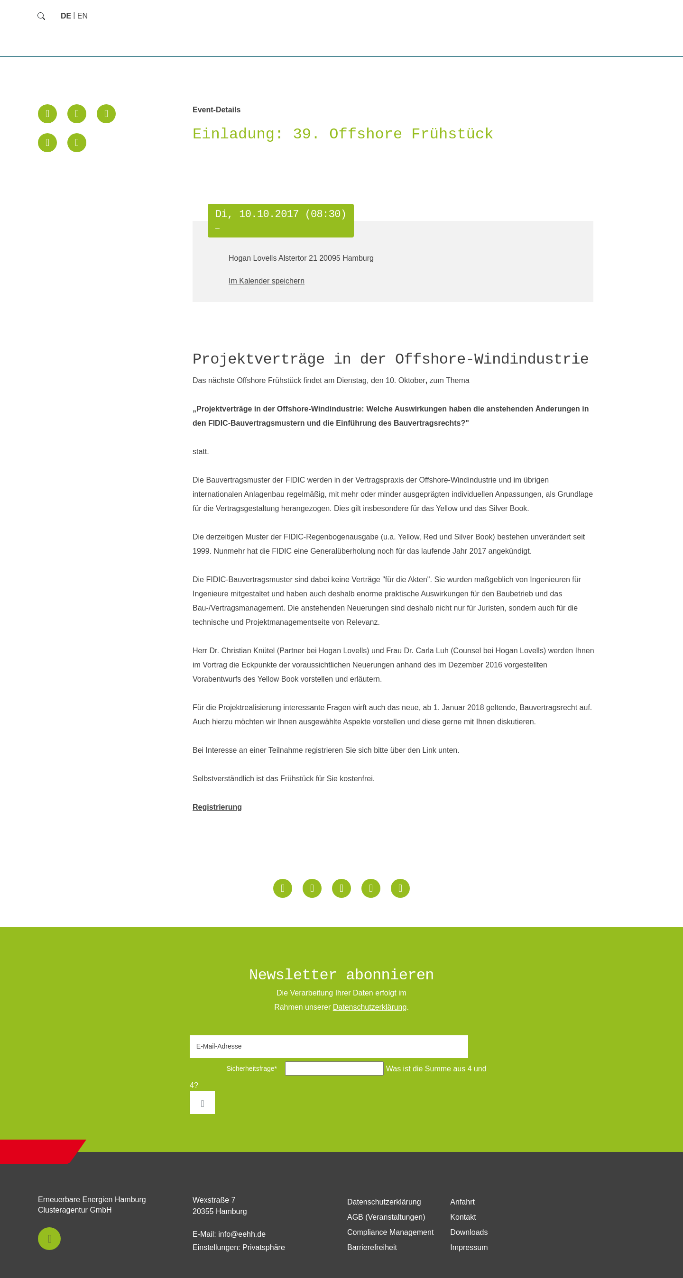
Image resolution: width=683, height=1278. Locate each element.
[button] (47, 113)
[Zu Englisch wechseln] (82, 16)
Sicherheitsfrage (236, 1068)
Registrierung (217, 807)
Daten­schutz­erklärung (370, 1007)
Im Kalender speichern (267, 281)
